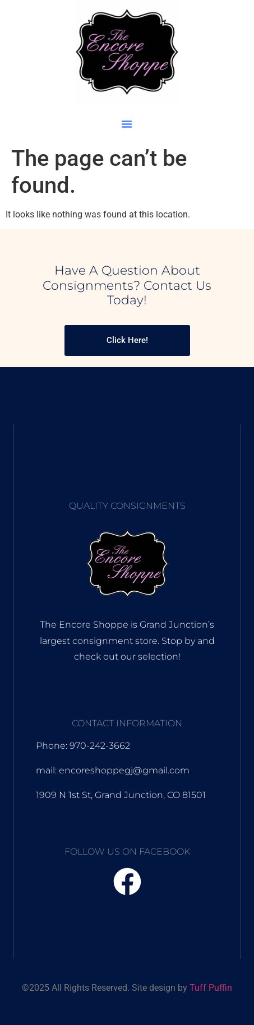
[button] (126, 123)
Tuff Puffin (211, 987)
